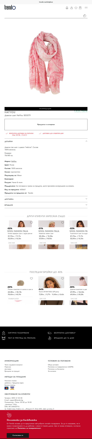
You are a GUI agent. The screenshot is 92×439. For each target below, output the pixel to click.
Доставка (8, 369)
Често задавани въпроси (13, 365)
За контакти (52, 371)
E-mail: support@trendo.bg (14, 400)
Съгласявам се (18, 435)
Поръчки (8, 367)
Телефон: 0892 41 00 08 (13, 398)
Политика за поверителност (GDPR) (60, 367)
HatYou (14, 161)
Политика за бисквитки (56, 369)
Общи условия (53, 365)
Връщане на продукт (12, 371)
